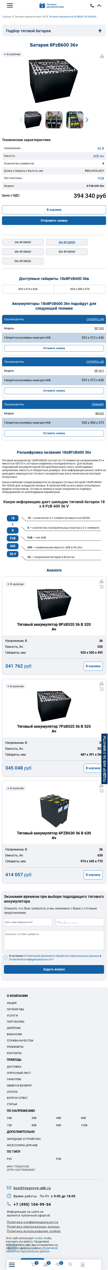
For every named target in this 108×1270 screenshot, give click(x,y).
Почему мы (15, 1009)
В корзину (54, 210)
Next (87, 119)
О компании (17, 996)
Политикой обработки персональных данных (32, 1249)
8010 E (99, 413)
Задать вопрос (54, 969)
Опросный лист (19, 1073)
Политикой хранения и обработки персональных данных (62, 955)
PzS (9, 1158)
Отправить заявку (54, 220)
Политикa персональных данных (33, 1227)
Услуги (12, 1015)
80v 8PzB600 (67, 251)
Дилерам (13, 1028)
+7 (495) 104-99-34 (92, 5)
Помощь (14, 1060)
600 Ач (98, 156)
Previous (21, 119)
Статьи (12, 1104)
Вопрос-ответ (17, 1097)
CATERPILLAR (95, 319)
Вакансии (14, 1034)
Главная (6, 16)
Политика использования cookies (34, 1231)
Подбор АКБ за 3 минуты (105, 759)
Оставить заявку (54, 348)
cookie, (38, 1238)
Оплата (12, 1091)
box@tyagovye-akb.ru (32, 1188)
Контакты (14, 1053)
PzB (101, 178)
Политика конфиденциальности (32, 1222)
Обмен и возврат (19, 1085)
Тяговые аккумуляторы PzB (30, 16)
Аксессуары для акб (22, 1145)
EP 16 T (99, 370)
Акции (11, 1003)
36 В (100, 148)
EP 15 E (99, 328)
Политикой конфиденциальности (30, 959)
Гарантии (14, 1079)
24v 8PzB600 (23, 242)
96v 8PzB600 (23, 261)
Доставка (14, 1066)
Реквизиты (15, 1046)
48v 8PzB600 (23, 251)
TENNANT (98, 404)
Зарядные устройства (24, 1139)
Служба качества (20, 1040)
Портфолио (15, 1021)
